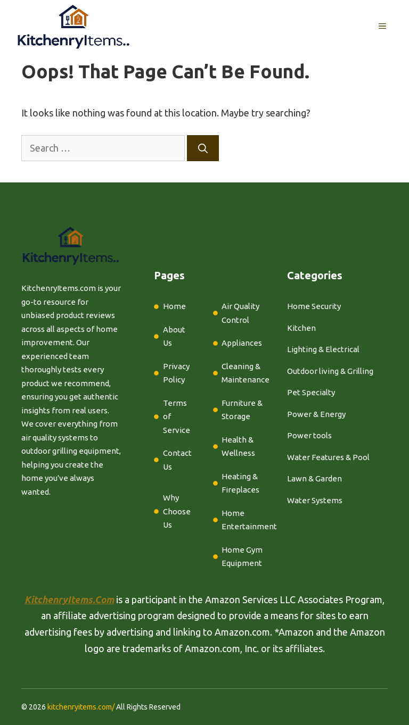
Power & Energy (316, 414)
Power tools (309, 435)
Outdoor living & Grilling (330, 371)
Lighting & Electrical (323, 349)
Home (174, 306)
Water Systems (314, 500)
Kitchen (301, 327)
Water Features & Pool (328, 457)
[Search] (203, 148)
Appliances (242, 342)
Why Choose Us (177, 511)
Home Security (314, 306)
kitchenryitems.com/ (80, 707)
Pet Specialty (311, 392)
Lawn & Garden (314, 478)
